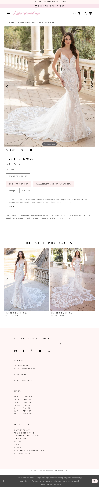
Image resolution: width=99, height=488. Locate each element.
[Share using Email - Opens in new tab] (30, 150)
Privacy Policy (22, 430)
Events (17, 448)
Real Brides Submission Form (29, 451)
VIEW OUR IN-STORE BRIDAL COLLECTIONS (49, 2)
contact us (28, 218)
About (17, 445)
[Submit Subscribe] (58, 344)
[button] (8, 13)
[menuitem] (8, 13)
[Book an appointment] (49, 6)
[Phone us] (79, 13)
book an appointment (44, 218)
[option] (49, 86)
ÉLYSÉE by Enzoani (26, 22)
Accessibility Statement (26, 436)
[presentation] (26, 279)
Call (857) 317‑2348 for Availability (54, 184)
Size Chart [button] (10, 169)
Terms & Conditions (24, 433)
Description (13, 191)
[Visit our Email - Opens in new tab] (40, 351)
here (59, 484)
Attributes (26, 191)
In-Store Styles (46, 22)
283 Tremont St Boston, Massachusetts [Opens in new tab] (24, 367)
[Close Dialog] (3, 481)
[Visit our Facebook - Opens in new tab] (23, 351)
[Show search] (85, 13)
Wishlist (18, 442)
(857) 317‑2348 (20, 375)
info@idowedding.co (23, 380)
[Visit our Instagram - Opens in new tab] (15, 351)
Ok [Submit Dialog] (94, 481)
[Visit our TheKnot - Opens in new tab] (48, 351)
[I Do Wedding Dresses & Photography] (26, 13)
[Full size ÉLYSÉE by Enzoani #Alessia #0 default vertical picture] (49, 86)
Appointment (21, 439)
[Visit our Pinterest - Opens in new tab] (31, 351)
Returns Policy (22, 453)
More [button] (11, 207)
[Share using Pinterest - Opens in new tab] (23, 150)
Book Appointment (18, 184)
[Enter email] (38, 344)
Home (11, 22)
